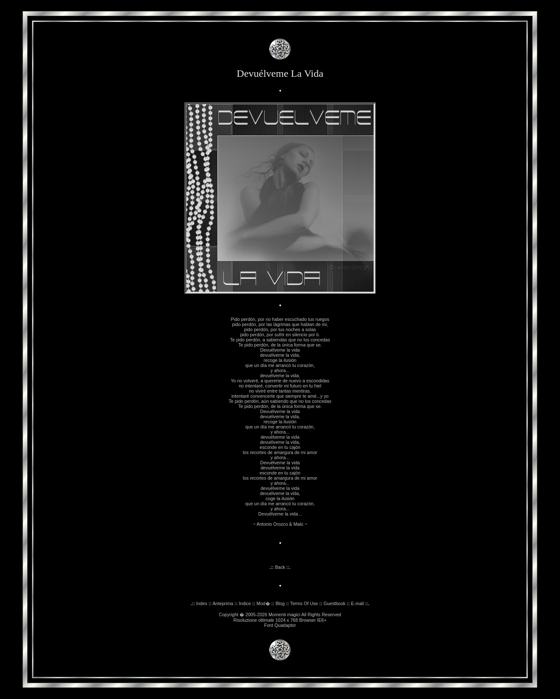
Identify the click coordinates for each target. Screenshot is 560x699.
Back (280, 567)
